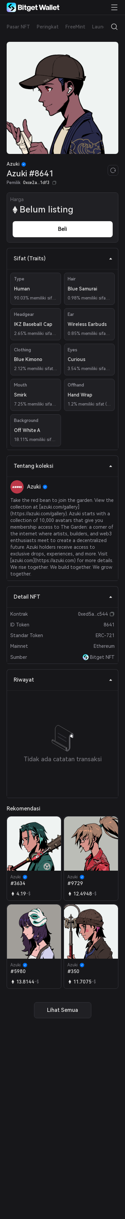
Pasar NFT (18, 26)
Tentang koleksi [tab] (63, 466)
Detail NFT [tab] (63, 597)
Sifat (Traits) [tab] (63, 258)
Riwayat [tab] (63, 680)
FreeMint (75, 26)
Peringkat (48, 26)
